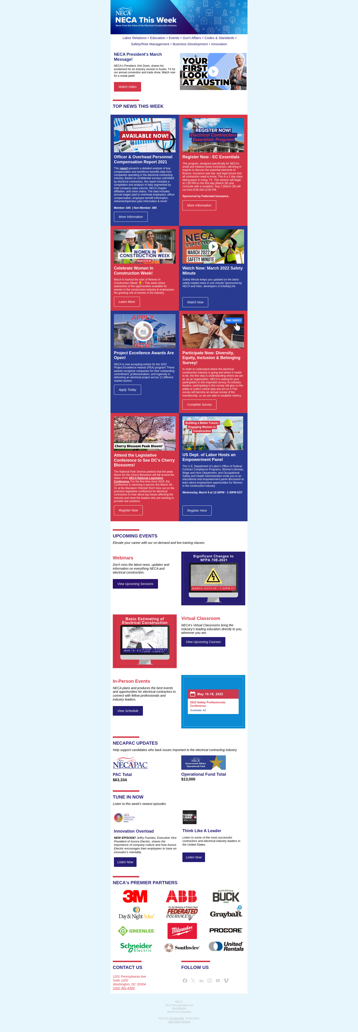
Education (157, 38)
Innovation (219, 44)
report (124, 168)
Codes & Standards (219, 38)
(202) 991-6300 (124, 988)
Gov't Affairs (192, 38)
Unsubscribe (176, 1018)
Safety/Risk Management (150, 44)
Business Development (190, 44)
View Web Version (179, 1021)
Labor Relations (135, 38)
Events (174, 38)
